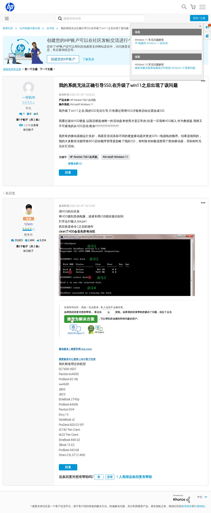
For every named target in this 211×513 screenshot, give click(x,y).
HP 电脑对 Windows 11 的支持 (151, 43)
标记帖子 (28, 129)
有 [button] (98, 477)
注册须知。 (200, 506)
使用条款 (187, 506)
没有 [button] (110, 477)
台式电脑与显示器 (29, 28)
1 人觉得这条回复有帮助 (134, 477)
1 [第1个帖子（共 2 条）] (19, 119)
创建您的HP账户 (63, 59)
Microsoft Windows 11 (115, 157)
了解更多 (88, 59)
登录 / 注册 (199, 18)
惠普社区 (8, 28)
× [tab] (200, 26)
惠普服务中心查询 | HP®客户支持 (77, 359)
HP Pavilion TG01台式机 (83, 157)
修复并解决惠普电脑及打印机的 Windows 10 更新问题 (165, 68)
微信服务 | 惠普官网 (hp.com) (75, 349)
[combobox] (100, 18)
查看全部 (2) (75, 163)
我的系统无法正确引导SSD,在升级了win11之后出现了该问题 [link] (95, 28)
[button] (203, 81)
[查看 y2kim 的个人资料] (29, 224)
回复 (68, 172)
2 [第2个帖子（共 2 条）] (19, 246)
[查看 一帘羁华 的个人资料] (29, 97)
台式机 (50, 28)
